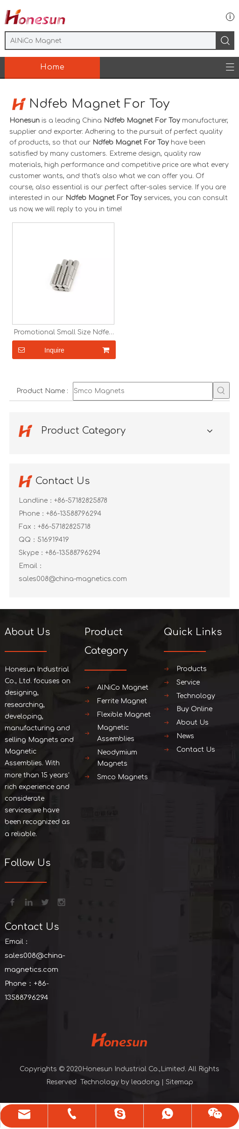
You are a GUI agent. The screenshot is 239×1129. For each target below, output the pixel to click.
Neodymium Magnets (117, 758)
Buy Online (194, 709)
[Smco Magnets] (143, 391)
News (185, 736)
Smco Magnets (122, 777)
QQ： (28, 539)
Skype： (32, 552)
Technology (195, 696)
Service (188, 682)
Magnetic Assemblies (115, 733)
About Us (192, 722)
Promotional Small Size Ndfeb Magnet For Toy (63, 332)
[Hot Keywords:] (221, 390)
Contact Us (195, 749)
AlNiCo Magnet (122, 687)
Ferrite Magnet (122, 701)
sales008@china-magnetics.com (73, 578)
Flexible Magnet (124, 714)
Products (191, 668)
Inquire (38, 349)
